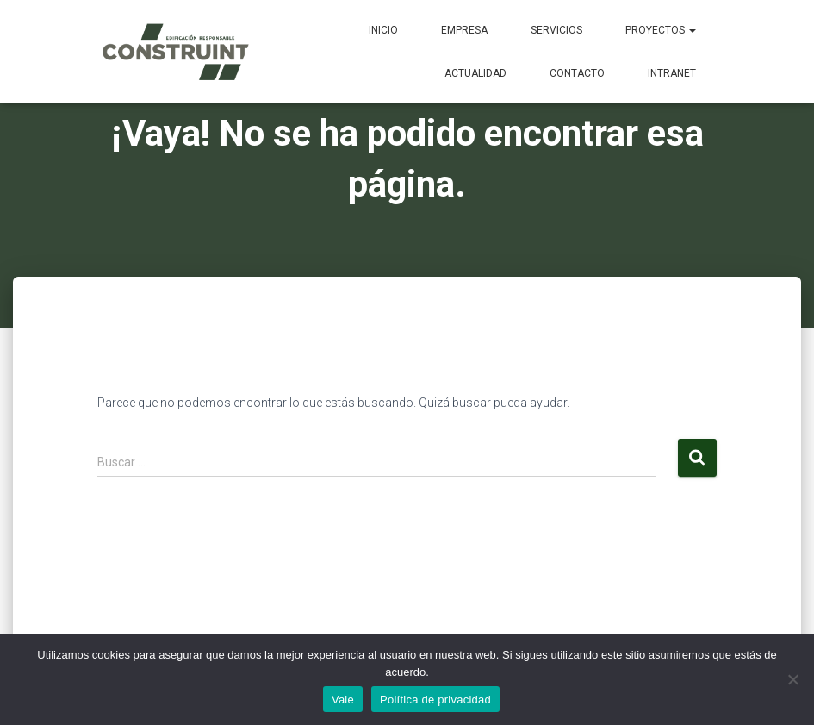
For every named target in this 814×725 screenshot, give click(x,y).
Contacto (577, 73)
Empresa (464, 30)
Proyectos (660, 30)
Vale (343, 699)
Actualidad (475, 73)
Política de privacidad (435, 699)
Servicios (556, 30)
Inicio (383, 30)
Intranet (672, 73)
